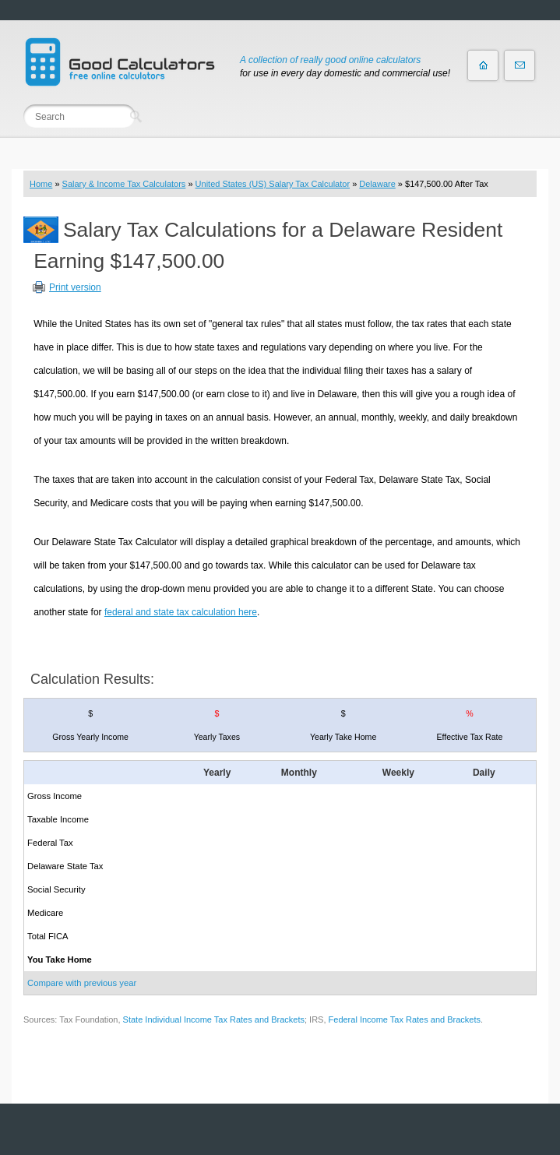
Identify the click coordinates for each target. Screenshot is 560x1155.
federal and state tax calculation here (180, 612)
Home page (483, 65)
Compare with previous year (81, 983)
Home (41, 183)
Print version (75, 287)
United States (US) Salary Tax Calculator (272, 183)
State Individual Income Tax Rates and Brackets (214, 1019)
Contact (519, 65)
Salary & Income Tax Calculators (124, 183)
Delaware (377, 183)
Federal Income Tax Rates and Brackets (405, 1019)
